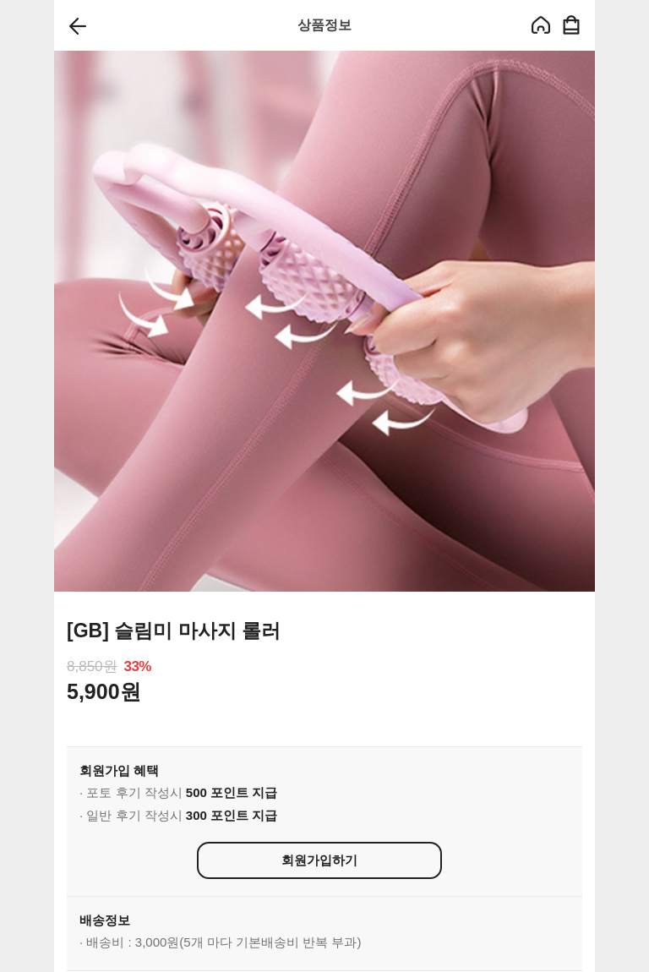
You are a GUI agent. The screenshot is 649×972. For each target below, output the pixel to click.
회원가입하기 (319, 860)
